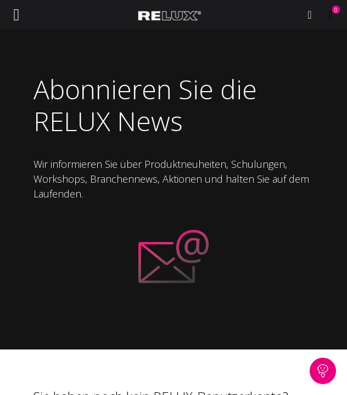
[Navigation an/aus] (16, 15)
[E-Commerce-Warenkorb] (330, 15)
